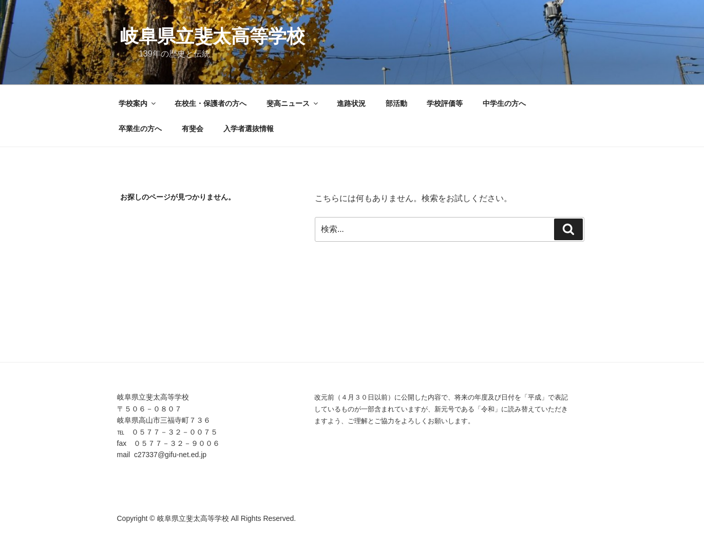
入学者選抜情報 (248, 128)
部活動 (396, 103)
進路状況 (351, 103)
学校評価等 (445, 103)
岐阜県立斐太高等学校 (212, 36)
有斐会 (192, 128)
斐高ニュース (293, 103)
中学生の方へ (504, 103)
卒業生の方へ (140, 128)
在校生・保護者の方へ (210, 103)
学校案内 (138, 103)
